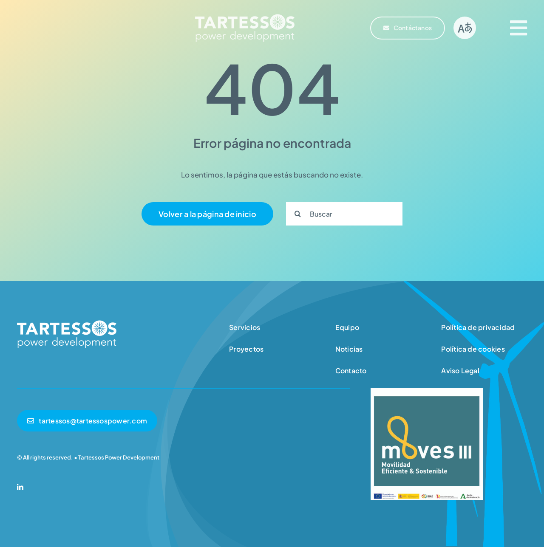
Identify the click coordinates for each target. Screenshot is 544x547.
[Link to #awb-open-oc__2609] (518, 28)
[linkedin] (20, 487)
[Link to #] (464, 28)
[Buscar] (344, 214)
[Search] (297, 214)
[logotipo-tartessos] (245, 16)
